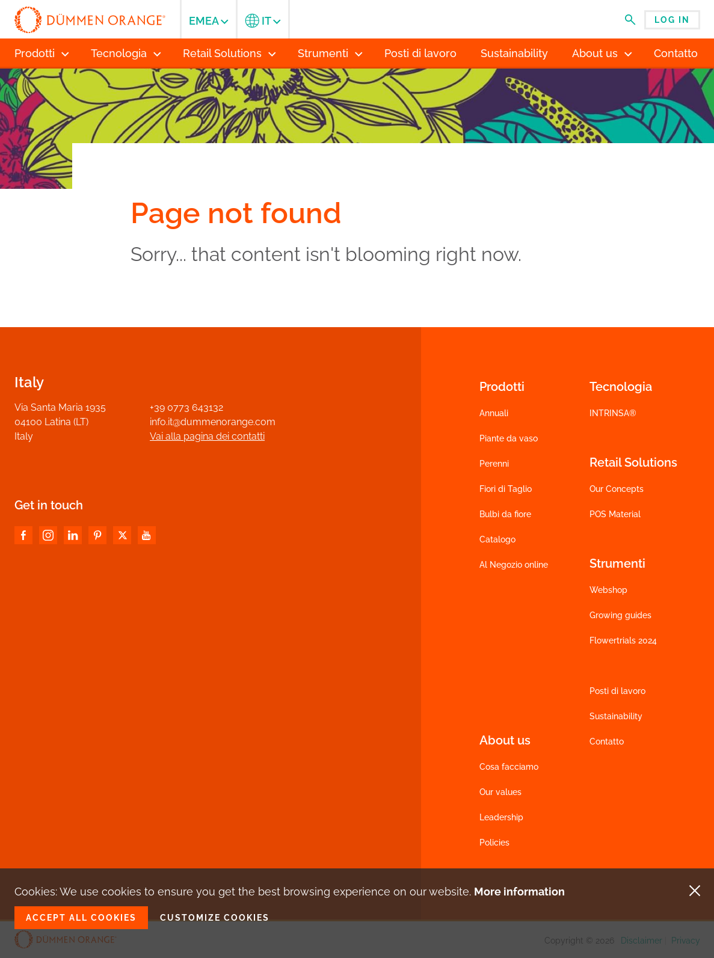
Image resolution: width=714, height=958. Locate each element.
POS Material (615, 514)
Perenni (494, 463)
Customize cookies (214, 918)
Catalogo (497, 539)
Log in (672, 20)
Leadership (501, 817)
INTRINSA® (612, 413)
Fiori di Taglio (505, 489)
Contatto (606, 741)
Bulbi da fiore (505, 514)
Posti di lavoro (617, 691)
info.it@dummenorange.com (212, 422)
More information (519, 891)
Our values (500, 792)
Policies (494, 842)
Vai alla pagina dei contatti (207, 436)
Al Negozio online (513, 565)
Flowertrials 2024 (623, 640)
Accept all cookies (81, 918)
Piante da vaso (508, 438)
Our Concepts (616, 489)
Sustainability (615, 716)
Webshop (608, 590)
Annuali (493, 413)
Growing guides (620, 615)
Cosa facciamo (508, 767)
